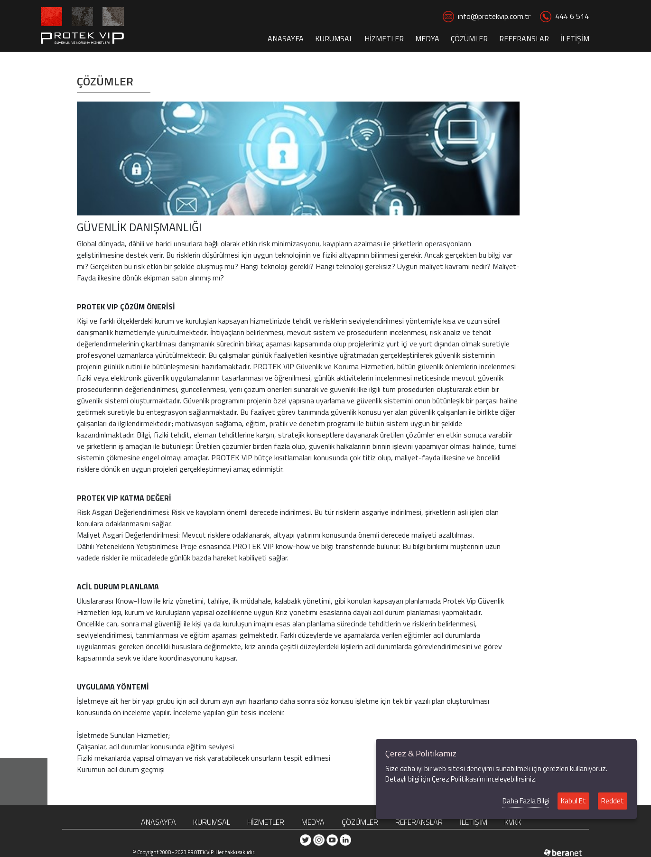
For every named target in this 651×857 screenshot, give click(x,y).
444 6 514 (564, 16)
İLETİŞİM (574, 38)
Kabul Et (573, 800)
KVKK (512, 822)
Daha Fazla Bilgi (525, 800)
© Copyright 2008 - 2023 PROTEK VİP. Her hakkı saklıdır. (193, 852)
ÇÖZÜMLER (469, 38)
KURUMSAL (334, 38)
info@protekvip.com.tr (486, 16)
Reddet (612, 800)
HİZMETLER (384, 38)
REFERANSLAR (524, 38)
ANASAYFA (286, 38)
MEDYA (427, 38)
